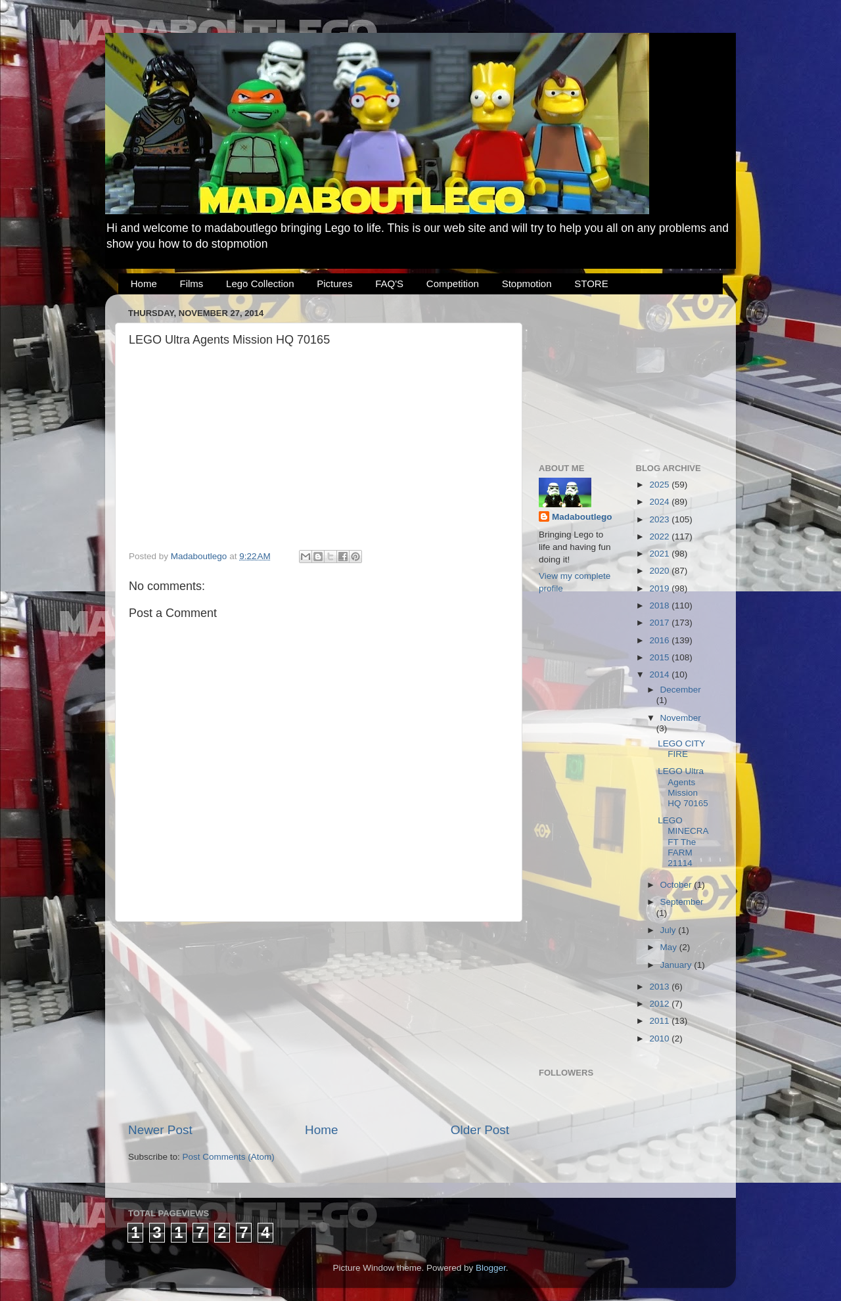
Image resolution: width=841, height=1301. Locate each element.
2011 (660, 1021)
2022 (660, 536)
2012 (660, 1004)
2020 (660, 571)
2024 (660, 502)
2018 (660, 605)
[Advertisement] (318, 1022)
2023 (660, 519)
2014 (660, 674)
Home (144, 283)
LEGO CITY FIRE (681, 749)
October (677, 885)
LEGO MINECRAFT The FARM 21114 (683, 841)
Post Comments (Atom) (229, 1157)
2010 (660, 1038)
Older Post (480, 1130)
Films (192, 283)
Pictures (334, 283)
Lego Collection (260, 283)
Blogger (491, 1268)
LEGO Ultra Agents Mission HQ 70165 (683, 787)
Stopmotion (527, 283)
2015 (660, 657)
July (669, 930)
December (680, 690)
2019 (660, 588)
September (682, 902)
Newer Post (160, 1130)
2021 (660, 554)
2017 (660, 623)
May (669, 947)
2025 (660, 485)
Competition (452, 283)
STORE (591, 283)
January (677, 965)
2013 (660, 987)
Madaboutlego (582, 517)
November (680, 718)
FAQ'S (389, 283)
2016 (660, 640)
